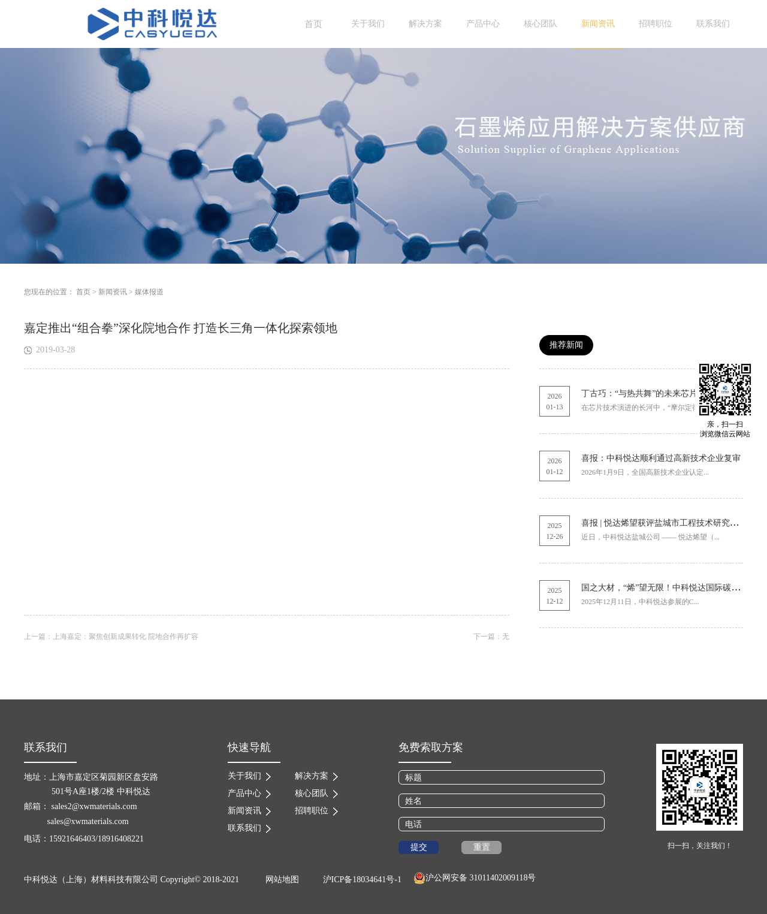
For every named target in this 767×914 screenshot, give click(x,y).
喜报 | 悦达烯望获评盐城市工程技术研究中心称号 (672, 522)
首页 (313, 24)
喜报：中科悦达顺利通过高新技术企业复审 (661, 458)
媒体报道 (149, 292)
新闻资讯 (112, 292)
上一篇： (111, 636)
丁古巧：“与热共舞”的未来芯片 (639, 393)
